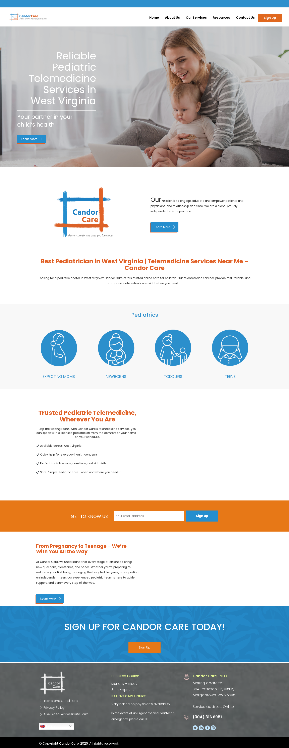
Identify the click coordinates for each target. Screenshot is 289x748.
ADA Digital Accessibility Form (66, 714)
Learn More (162, 227)
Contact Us (245, 17)
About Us (172, 17)
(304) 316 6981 (207, 717)
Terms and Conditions (61, 700)
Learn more (29, 139)
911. (147, 719)
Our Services (196, 17)
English (48, 726)
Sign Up (270, 17)
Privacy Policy (54, 707)
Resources (221, 17)
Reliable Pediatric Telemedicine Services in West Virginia (62, 78)
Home (154, 17)
